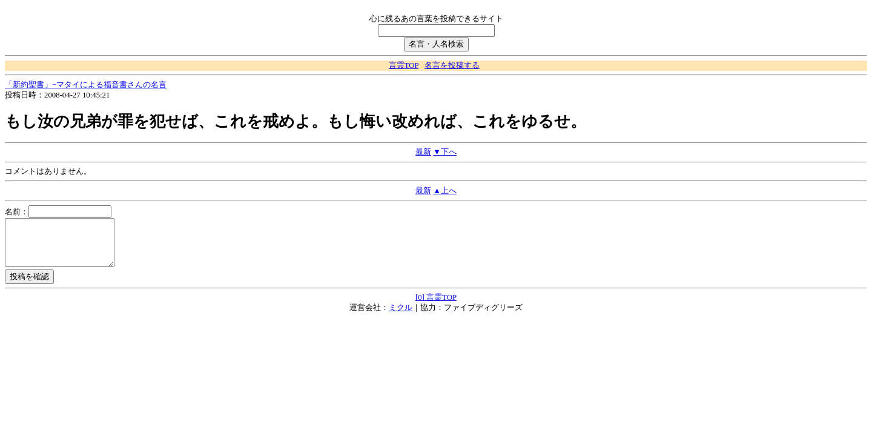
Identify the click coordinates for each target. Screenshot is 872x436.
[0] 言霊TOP (436, 306)
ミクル (400, 316)
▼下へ (445, 152)
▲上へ (445, 191)
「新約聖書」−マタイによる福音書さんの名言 (86, 85)
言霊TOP (403, 65)
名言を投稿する (452, 65)
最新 (423, 152)
